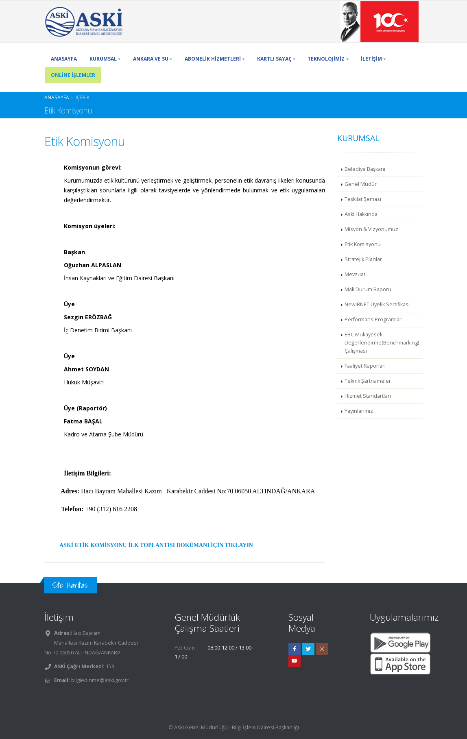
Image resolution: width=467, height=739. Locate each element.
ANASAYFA (64, 58)
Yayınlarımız (359, 411)
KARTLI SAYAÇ (274, 58)
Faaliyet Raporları (365, 365)
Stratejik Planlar (363, 259)
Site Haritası (70, 585)
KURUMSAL (103, 58)
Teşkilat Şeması (363, 199)
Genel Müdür (361, 184)
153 (109, 666)
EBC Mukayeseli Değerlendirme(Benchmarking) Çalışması (382, 342)
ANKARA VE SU (150, 58)
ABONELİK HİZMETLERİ (213, 58)
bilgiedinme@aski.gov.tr (100, 680)
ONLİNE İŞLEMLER (73, 75)
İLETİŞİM (371, 58)
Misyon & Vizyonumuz (371, 229)
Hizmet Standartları (368, 395)
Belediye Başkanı (365, 169)
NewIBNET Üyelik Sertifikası (377, 304)
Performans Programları (374, 319)
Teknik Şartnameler (368, 380)
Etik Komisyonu (363, 244)
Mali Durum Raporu (368, 289)
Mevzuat (355, 274)
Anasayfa (56, 97)
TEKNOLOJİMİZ (326, 58)
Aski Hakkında (361, 214)
